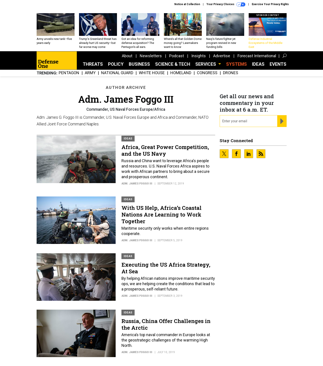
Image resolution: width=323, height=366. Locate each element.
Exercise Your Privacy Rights (270, 4)
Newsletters (151, 55)
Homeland (180, 73)
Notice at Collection (187, 4)
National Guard (117, 73)
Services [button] (206, 64)
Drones (230, 73)
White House (152, 73)
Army (90, 73)
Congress (207, 73)
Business (139, 64)
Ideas (258, 64)
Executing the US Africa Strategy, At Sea (165, 268)
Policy (116, 64)
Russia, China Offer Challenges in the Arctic (165, 324)
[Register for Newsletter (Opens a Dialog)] (281, 121)
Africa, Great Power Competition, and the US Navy (165, 150)
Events (278, 64)
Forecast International (257, 55)
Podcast (176, 55)
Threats (93, 64)
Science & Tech (172, 64)
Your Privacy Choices (225, 4)
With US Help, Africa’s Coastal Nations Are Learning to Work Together (161, 214)
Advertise (221, 55)
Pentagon (69, 73)
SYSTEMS (236, 64)
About (127, 55)
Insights (198, 55)
